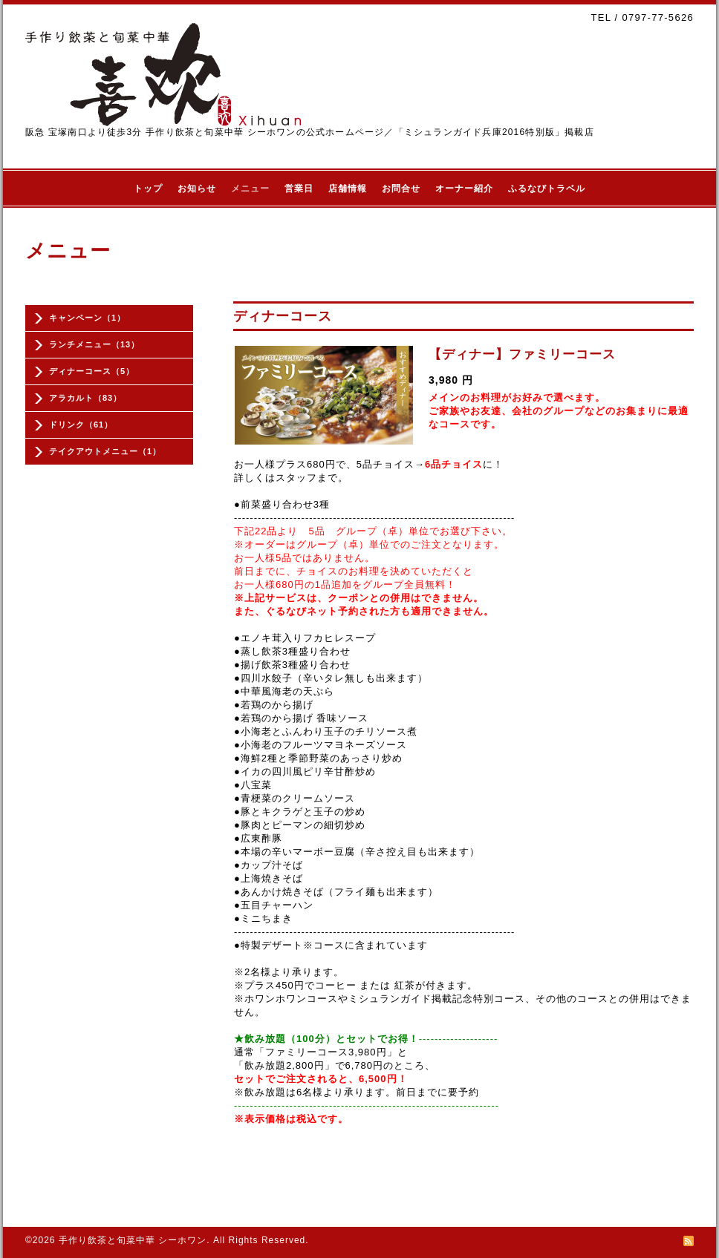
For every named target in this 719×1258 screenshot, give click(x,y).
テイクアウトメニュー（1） (105, 451)
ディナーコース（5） (91, 371)
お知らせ (197, 188)
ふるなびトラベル (546, 188)
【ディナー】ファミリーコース (522, 354)
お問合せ (401, 188)
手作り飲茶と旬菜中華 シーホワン (132, 1240)
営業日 (298, 188)
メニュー (250, 188)
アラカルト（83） (85, 397)
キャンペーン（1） (87, 317)
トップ (148, 188)
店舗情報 (347, 188)
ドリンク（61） (81, 424)
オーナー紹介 (464, 188)
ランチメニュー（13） (94, 344)
